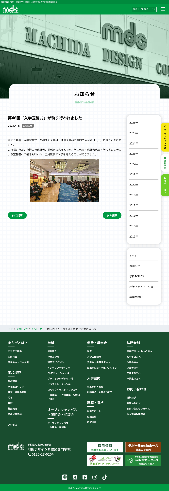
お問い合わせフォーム (138, 408)
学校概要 (12, 381)
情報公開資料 (15, 414)
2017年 (133, 216)
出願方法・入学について (100, 392)
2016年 (133, 226)
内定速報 (91, 422)
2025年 (133, 133)
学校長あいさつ (16, 386)
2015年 (133, 236)
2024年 (133, 143)
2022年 (133, 164)
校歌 (10, 403)
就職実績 (91, 416)
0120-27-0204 (41, 454)
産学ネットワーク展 (141, 287)
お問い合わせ (134, 403)
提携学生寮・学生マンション (102, 367)
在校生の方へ (134, 373)
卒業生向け (136, 297)
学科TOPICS (136, 276)
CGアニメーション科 (58, 373)
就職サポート (94, 411)
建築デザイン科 (56, 362)
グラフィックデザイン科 (60, 378)
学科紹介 (52, 351)
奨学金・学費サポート (98, 362)
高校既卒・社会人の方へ (139, 351)
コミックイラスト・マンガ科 (63, 389)
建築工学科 (53, 356)
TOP (10, 329)
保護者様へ (132, 367)
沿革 (10, 397)
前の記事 (17, 215)
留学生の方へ (134, 356)
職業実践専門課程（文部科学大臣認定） (16, 2)
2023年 (133, 153)
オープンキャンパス (165, 138)
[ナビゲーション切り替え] (163, 9)
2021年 (133, 174)
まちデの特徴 (15, 351)
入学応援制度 (94, 356)
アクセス (12, 424)
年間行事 (12, 356)
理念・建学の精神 (17, 392)
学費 (89, 351)
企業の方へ (132, 362)
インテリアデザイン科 (59, 367)
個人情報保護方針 (136, 414)
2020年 (133, 185)
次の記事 (112, 215)
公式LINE (165, 187)
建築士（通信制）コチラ (144, 9)
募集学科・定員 (95, 386)
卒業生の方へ (134, 378)
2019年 (133, 195)
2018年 (133, 205)
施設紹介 (12, 408)
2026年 (133, 123)
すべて (133, 256)
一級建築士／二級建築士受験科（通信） (64, 397)
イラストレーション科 (59, 384)
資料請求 (165, 164)
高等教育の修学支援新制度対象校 (44, 2)
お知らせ (134, 266)
